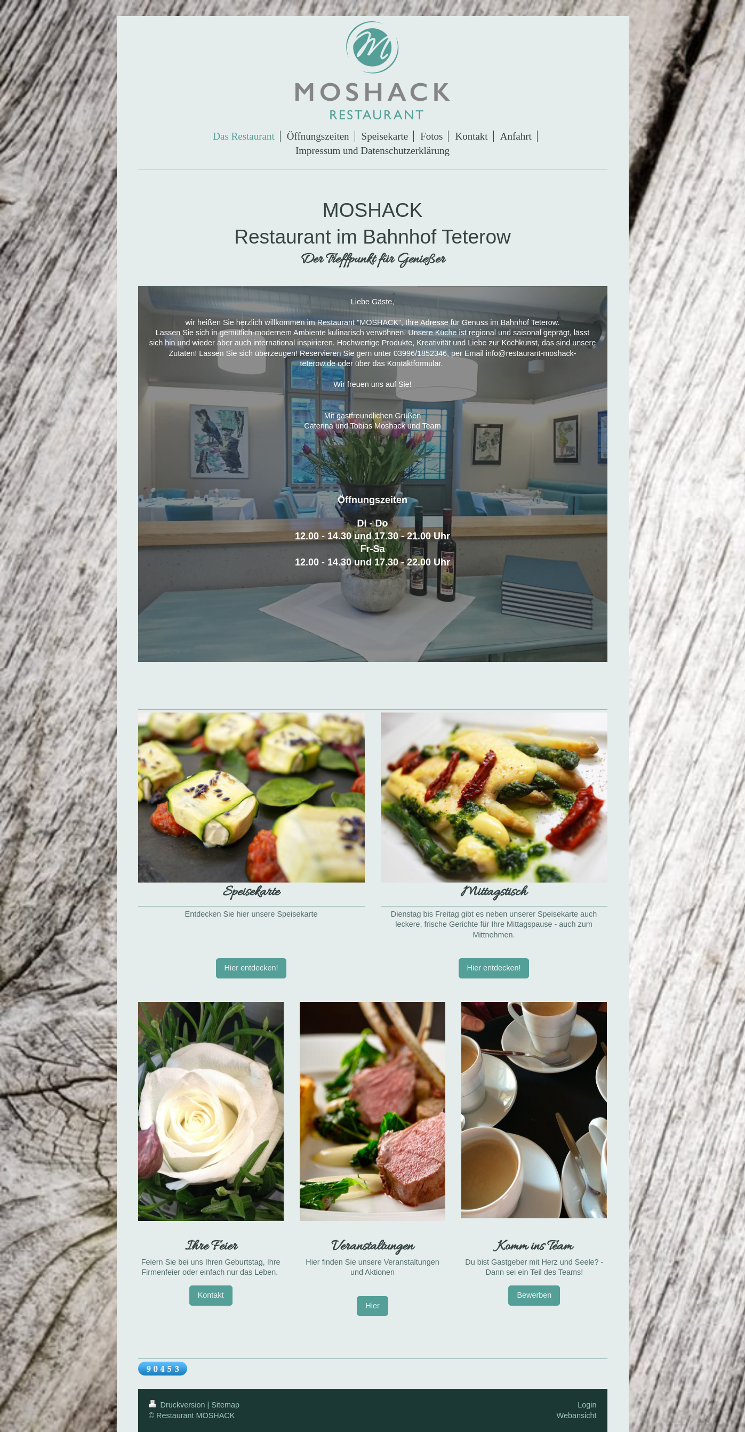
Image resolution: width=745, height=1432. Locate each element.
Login (587, 1405)
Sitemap (225, 1405)
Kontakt (211, 1295)
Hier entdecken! (251, 968)
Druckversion (178, 1405)
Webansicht (577, 1415)
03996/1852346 (420, 353)
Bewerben (534, 1295)
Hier (372, 1305)
